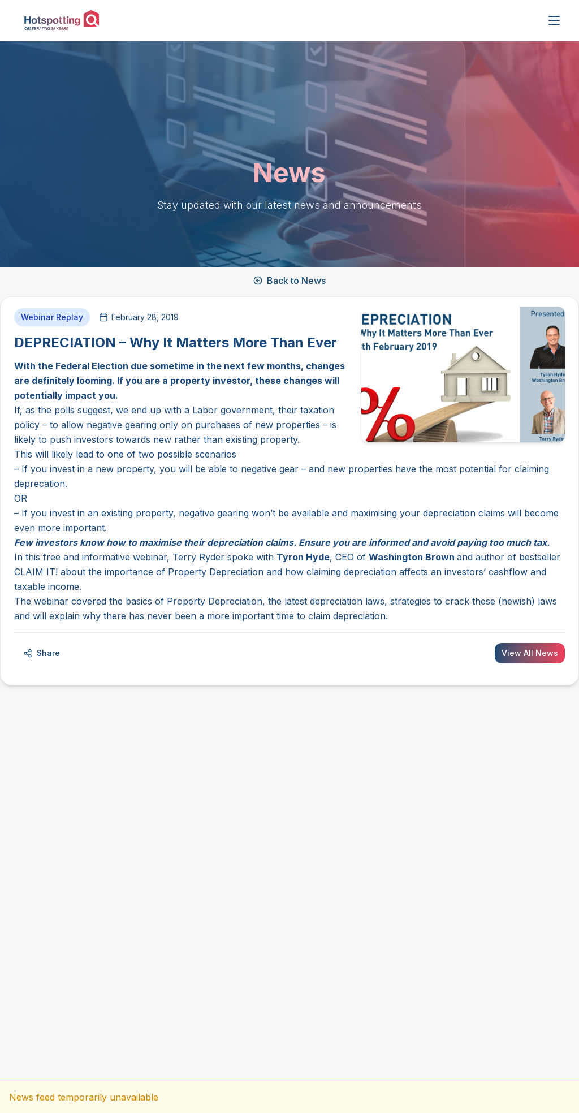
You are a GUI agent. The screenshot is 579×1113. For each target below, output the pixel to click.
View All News (530, 653)
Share (41, 653)
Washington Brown (412, 557)
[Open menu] (554, 20)
